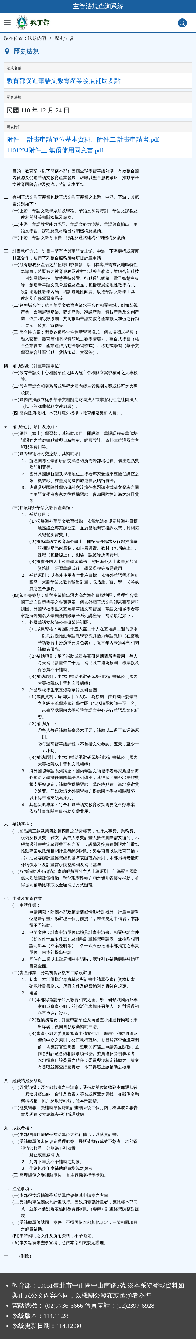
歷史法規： (16, 97)
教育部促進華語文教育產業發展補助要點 (64, 80)
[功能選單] (7, 22)
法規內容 (37, 38)
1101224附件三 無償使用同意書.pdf (55, 150)
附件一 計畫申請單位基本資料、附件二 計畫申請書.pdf (83, 139)
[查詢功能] (182, 22)
